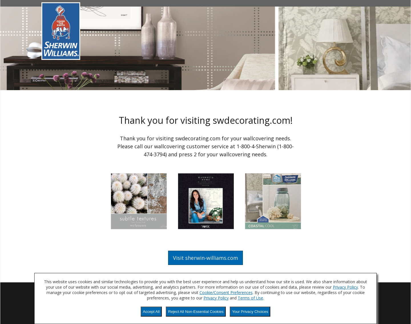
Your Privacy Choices (250, 311)
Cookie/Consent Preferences (226, 292)
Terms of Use (250, 298)
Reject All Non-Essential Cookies (195, 311)
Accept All (151, 311)
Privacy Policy (345, 287)
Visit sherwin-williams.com (205, 257)
